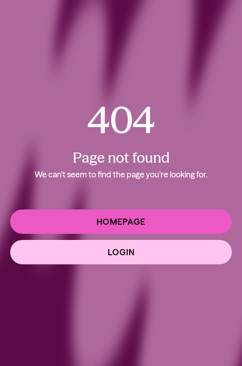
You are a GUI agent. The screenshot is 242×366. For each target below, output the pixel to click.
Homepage (121, 222)
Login (121, 252)
